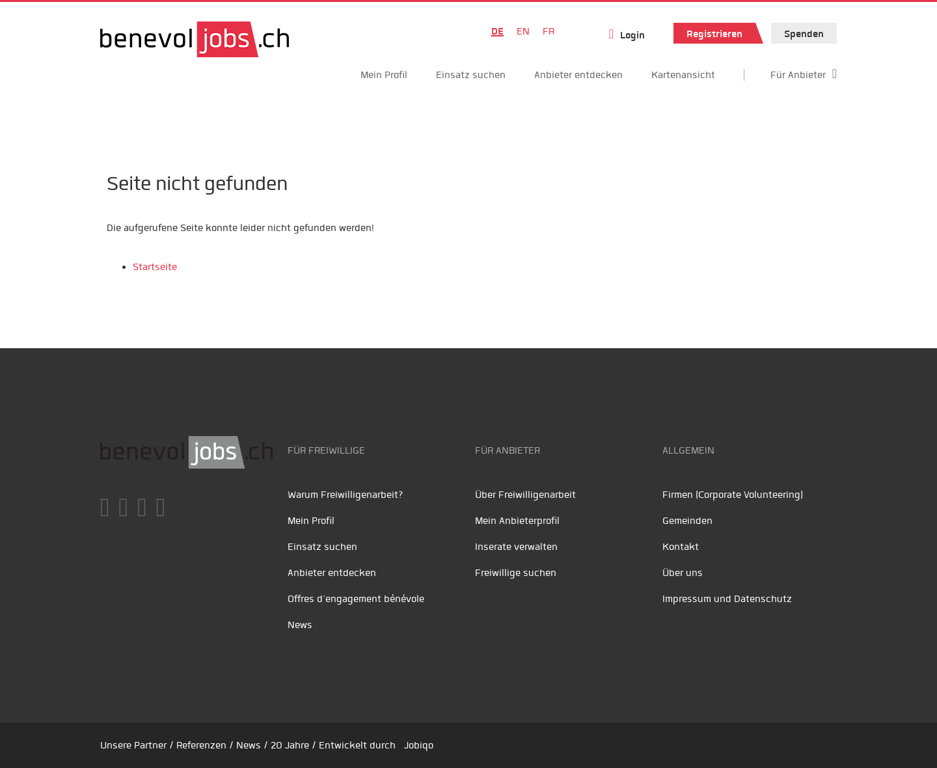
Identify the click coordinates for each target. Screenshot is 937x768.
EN (523, 31)
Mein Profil (383, 75)
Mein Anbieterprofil (517, 521)
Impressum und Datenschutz (727, 599)
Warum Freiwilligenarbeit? (345, 495)
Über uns (682, 573)
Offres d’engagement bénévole (356, 599)
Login (632, 35)
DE (497, 31)
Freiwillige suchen (515, 573)
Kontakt (680, 547)
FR (548, 31)
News (300, 625)
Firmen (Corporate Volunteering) (732, 495)
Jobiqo (418, 745)
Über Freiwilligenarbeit (525, 495)
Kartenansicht (683, 75)
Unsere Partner (133, 745)
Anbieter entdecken (578, 75)
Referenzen (201, 745)
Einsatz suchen (471, 75)
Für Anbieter (798, 75)
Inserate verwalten (516, 547)
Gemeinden (687, 521)
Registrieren (714, 33)
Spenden (804, 33)
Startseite (155, 267)
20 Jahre (290, 745)
